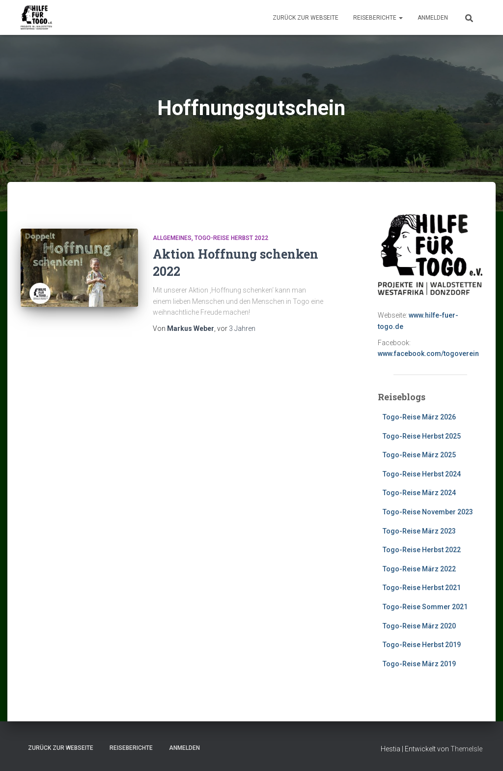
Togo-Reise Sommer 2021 (425, 607)
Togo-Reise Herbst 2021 (422, 588)
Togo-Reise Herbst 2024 (422, 474)
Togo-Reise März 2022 (419, 569)
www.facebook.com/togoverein (428, 353)
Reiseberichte (378, 17)
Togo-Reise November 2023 (428, 512)
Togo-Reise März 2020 (419, 626)
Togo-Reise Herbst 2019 (422, 645)
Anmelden (433, 17)
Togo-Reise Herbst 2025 (422, 436)
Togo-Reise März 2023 (419, 531)
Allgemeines (172, 238)
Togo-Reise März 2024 (419, 493)
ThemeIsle (466, 749)
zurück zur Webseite (305, 17)
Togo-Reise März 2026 (419, 417)
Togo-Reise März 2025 (419, 455)
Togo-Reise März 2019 (419, 664)
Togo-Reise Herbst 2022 (231, 238)
